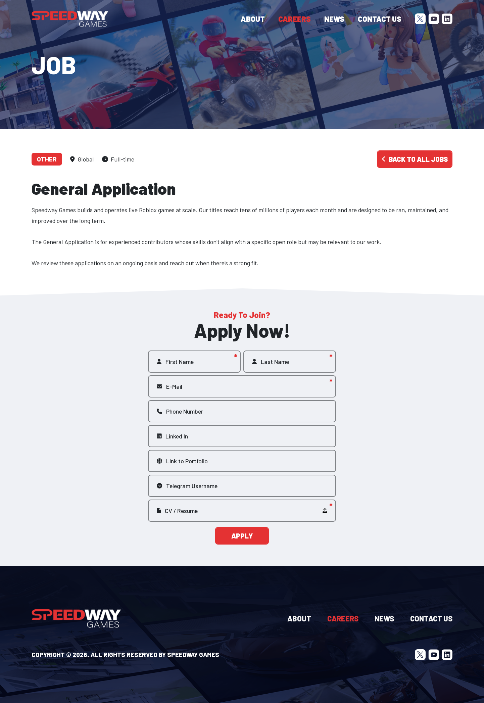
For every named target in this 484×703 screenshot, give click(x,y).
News (334, 18)
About (253, 18)
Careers (294, 18)
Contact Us (379, 18)
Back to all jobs (415, 159)
